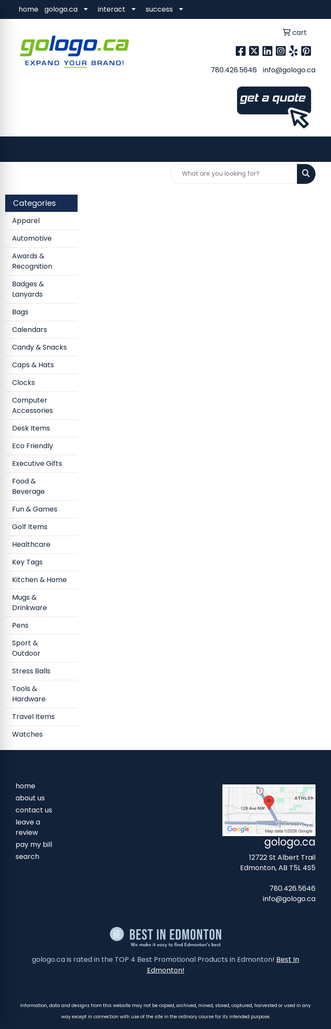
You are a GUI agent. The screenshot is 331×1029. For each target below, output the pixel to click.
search (27, 857)
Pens (20, 625)
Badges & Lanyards (28, 289)
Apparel (26, 221)
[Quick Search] (234, 174)
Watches (27, 734)
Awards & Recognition (32, 261)
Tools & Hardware (29, 694)
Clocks (23, 382)
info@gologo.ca (289, 70)
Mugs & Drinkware (29, 602)
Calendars (29, 330)
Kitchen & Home (39, 580)
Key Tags (27, 562)
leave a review (28, 827)
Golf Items (29, 527)
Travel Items (33, 717)
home (28, 9)
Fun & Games (34, 509)
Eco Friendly (32, 446)
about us (30, 798)
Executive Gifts (37, 463)
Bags (20, 312)
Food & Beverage (28, 486)
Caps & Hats (33, 365)
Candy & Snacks (39, 347)
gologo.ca (61, 9)
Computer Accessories (32, 405)
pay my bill (34, 844)
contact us (34, 810)
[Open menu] (313, 149)
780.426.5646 (234, 70)
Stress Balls (31, 671)
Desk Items (31, 428)
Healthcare (31, 544)
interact (111, 9)
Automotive (32, 238)
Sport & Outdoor (26, 648)
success (159, 9)
